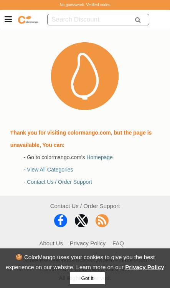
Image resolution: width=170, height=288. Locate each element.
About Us (51, 243)
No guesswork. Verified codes (85, 5)
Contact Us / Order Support (59, 182)
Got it (87, 278)
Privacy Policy (144, 267)
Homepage (99, 157)
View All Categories (50, 169)
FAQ (118, 243)
